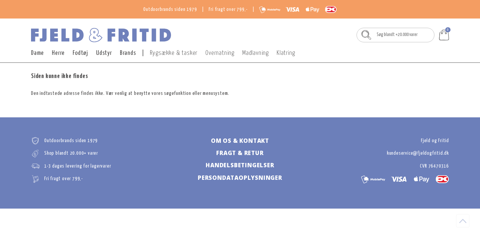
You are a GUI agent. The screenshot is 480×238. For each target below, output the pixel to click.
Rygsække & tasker (174, 53)
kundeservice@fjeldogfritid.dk (418, 153)
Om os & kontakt (240, 140)
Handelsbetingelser (240, 165)
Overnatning (219, 53)
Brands (128, 53)
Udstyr (104, 53)
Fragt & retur (239, 153)
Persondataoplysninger (240, 177)
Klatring (286, 53)
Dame (37, 53)
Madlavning (255, 53)
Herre (58, 53)
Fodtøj (80, 53)
